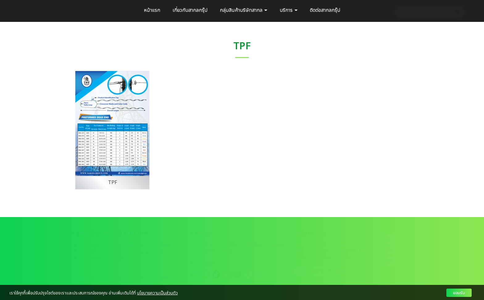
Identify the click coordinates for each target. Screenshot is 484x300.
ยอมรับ (459, 293)
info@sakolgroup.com (327, 257)
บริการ (289, 10)
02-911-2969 (327, 251)
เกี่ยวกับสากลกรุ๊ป (190, 10)
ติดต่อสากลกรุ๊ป (325, 10)
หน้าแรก (152, 10)
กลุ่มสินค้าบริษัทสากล (243, 10)
